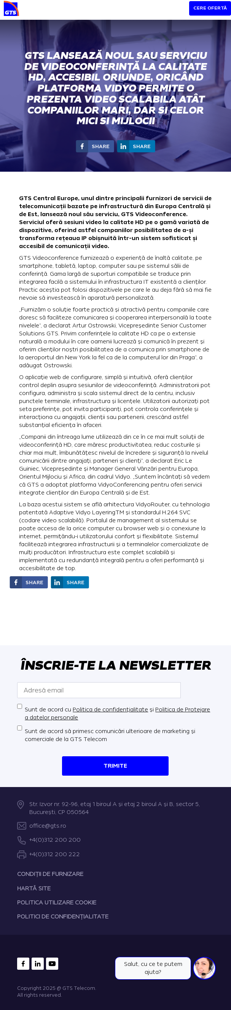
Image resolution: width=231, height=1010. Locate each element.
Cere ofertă (210, 8)
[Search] (169, 12)
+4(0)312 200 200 (55, 840)
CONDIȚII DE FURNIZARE (50, 874)
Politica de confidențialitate (110, 710)
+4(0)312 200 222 (54, 854)
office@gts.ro (47, 826)
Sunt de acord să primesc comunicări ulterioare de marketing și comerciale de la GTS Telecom (110, 735)
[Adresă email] (99, 690)
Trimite (115, 766)
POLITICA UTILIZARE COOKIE (56, 902)
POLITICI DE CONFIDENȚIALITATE (62, 917)
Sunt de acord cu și (117, 714)
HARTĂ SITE (34, 888)
